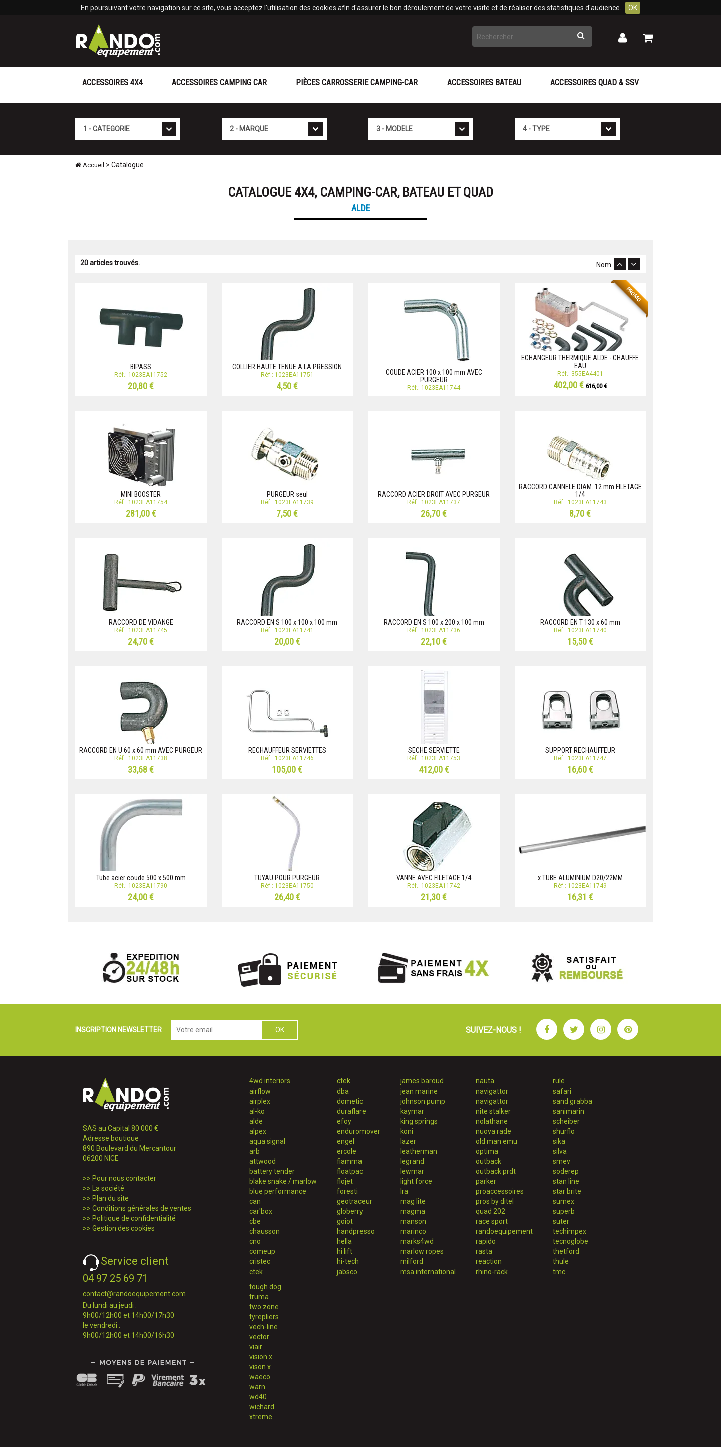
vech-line (263, 1327)
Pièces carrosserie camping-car (357, 82)
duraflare (351, 1111)
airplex (259, 1101)
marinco (413, 1231)
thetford (566, 1251)
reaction (489, 1261)
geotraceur (354, 1201)
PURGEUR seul (287, 494)
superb (564, 1211)
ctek (256, 1272)
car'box (260, 1211)
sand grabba (572, 1101)
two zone (264, 1307)
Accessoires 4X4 (112, 82)
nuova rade (493, 1131)
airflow (260, 1091)
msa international (428, 1272)
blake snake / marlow (283, 1181)
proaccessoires (500, 1191)
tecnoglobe (570, 1241)
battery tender (272, 1171)
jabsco (347, 1272)
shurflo (564, 1131)
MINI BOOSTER (141, 494)
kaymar (412, 1111)
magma (412, 1211)
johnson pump (422, 1101)
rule (559, 1081)
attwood (262, 1161)
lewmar (412, 1171)
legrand (412, 1161)
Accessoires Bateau (484, 82)
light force (416, 1181)
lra (404, 1191)
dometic (350, 1101)
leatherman (418, 1151)
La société (108, 1188)
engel (345, 1141)
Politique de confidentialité (134, 1218)
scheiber (566, 1121)
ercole (346, 1151)
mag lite (413, 1201)
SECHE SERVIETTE (434, 750)
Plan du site (110, 1198)
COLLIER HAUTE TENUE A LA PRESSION (287, 367)
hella (344, 1241)
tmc (559, 1272)
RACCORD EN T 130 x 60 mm (580, 622)
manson (413, 1221)
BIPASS (140, 367)
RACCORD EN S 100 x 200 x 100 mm (434, 622)
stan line (566, 1181)
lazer (408, 1141)
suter (561, 1221)
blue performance (277, 1191)
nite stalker (493, 1111)
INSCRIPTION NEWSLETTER (118, 1030)
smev (561, 1161)
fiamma (349, 1161)
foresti (347, 1191)
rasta (484, 1251)
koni (406, 1131)
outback (488, 1161)
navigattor (492, 1091)
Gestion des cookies (123, 1228)
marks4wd (417, 1241)
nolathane (492, 1121)
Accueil (89, 165)
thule (561, 1261)
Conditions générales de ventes (141, 1208)
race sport (492, 1221)
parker (486, 1181)
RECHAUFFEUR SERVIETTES (287, 750)
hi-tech (348, 1261)
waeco (259, 1377)
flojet (345, 1181)
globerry (350, 1211)
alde (256, 1121)
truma (259, 1297)
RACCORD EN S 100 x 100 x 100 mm (287, 622)
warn (257, 1387)
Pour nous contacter (124, 1178)
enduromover (358, 1131)
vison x (260, 1367)
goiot (345, 1221)
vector (259, 1337)
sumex (563, 1201)
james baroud (422, 1081)
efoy (344, 1121)
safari (562, 1091)
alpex (257, 1131)
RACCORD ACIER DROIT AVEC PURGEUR (434, 494)
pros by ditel (495, 1201)
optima (487, 1151)
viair (255, 1347)
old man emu (496, 1141)
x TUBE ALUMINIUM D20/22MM (580, 878)
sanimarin (568, 1111)
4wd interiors (269, 1081)
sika (559, 1141)
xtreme (260, 1417)
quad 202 (490, 1211)
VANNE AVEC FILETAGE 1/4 (433, 878)
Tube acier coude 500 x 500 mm (141, 878)
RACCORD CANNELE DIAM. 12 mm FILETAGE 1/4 (580, 490)
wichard (261, 1407)
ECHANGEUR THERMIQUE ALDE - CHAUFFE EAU (580, 362)
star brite (567, 1191)
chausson (264, 1231)
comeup (262, 1251)
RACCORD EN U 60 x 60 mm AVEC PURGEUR (140, 750)
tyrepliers (264, 1317)
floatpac (350, 1171)
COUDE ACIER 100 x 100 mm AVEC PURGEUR (434, 376)
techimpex (569, 1231)
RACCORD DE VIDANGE (141, 622)
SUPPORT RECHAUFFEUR (580, 750)
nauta (485, 1081)
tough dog (265, 1287)
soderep (566, 1171)
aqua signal (267, 1141)
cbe (255, 1221)
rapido (486, 1241)
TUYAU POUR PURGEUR (287, 878)
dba (343, 1091)
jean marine (419, 1091)
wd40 (258, 1397)
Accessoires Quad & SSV (594, 82)
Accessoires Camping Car (219, 82)
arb (254, 1151)
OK (632, 8)
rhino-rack (492, 1272)
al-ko (257, 1111)
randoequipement (504, 1231)
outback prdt (496, 1171)
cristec (259, 1261)
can (255, 1201)
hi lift (344, 1251)
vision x (260, 1357)
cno (255, 1241)
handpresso (356, 1231)
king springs (419, 1121)
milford (411, 1261)
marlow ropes (422, 1251)
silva (560, 1151)
